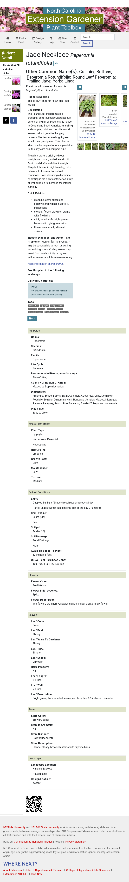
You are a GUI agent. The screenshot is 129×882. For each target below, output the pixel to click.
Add (32, 318)
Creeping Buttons (95, 71)
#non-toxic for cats (51, 312)
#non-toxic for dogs (36, 312)
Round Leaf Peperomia (94, 77)
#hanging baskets (57, 306)
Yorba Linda (64, 81)
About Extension (12, 870)
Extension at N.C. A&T (15, 874)
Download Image (87, 137)
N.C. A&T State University (45, 827)
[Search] (98, 37)
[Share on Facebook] (13, 120)
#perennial (65, 312)
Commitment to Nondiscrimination (33, 841)
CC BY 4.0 (91, 134)
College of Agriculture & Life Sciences (88, 870)
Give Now (62, 40)
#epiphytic (44, 306)
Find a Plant (21, 40)
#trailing (42, 309)
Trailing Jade (38, 81)
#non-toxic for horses (55, 309)
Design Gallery (38, 40)
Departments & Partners (49, 870)
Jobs (28, 870)
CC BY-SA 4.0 (111, 120)
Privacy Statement (75, 841)
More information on (45, 263)
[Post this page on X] (6, 120)
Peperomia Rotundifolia (48, 77)
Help (51, 40)
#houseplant (33, 306)
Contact (75, 40)
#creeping (32, 309)
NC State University (14, 827)
